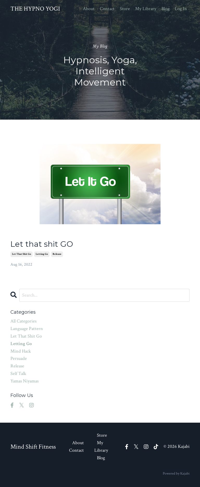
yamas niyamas (24, 381)
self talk (18, 373)
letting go (42, 254)
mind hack (20, 351)
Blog (165, 9)
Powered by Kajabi (176, 473)
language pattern (26, 329)
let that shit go (21, 254)
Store (125, 9)
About (89, 9)
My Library (145, 9)
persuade (18, 358)
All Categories (23, 321)
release (57, 254)
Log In (181, 9)
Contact (107, 9)
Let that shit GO (41, 244)
